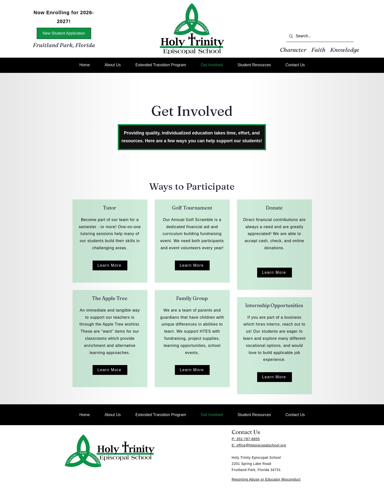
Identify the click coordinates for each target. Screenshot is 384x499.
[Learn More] (110, 265)
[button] (254, 65)
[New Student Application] (64, 33)
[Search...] (319, 36)
